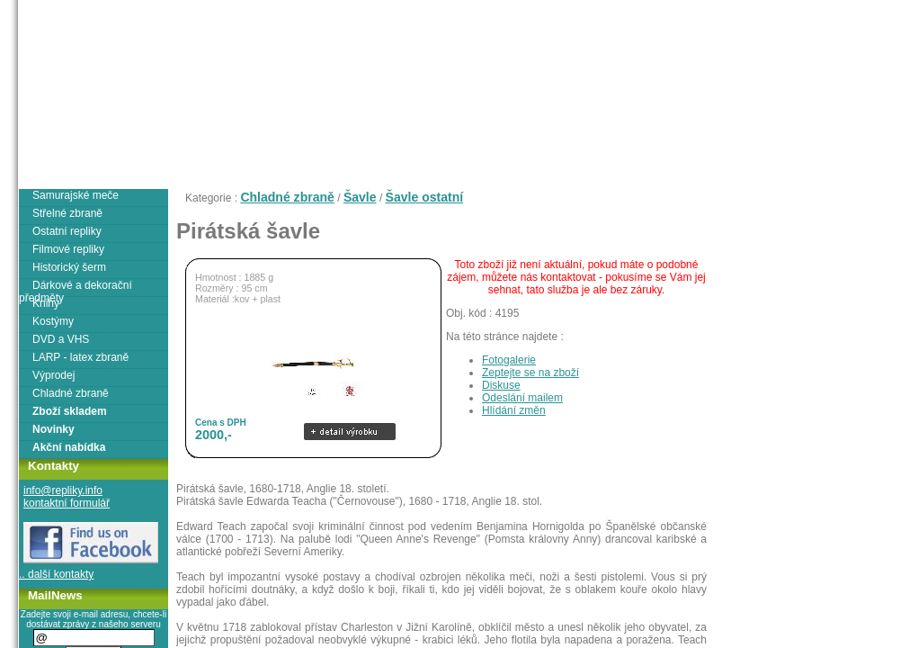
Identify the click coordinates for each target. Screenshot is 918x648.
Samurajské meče (75, 195)
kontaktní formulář (66, 503)
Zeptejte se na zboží (530, 372)
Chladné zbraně (287, 197)
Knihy (45, 303)
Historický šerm (69, 267)
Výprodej (53, 375)
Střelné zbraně (67, 213)
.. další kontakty (56, 574)
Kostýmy (53, 321)
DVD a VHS (60, 339)
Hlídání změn (514, 410)
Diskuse (501, 385)
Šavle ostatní (425, 197)
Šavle (360, 197)
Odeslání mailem (522, 398)
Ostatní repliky (67, 231)
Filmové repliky (68, 249)
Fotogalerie (509, 360)
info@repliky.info (62, 490)
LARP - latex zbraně (80, 357)
